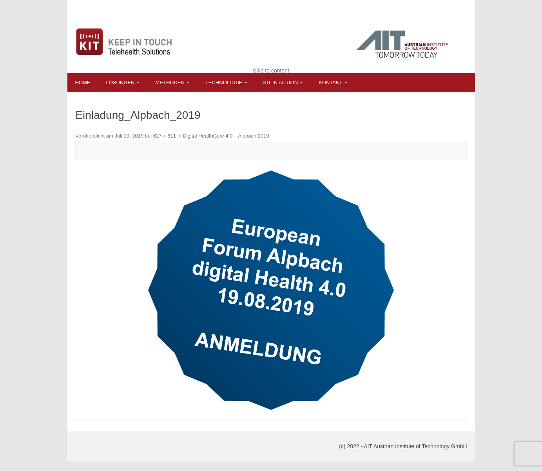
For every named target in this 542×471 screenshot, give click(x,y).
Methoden (169, 82)
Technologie (224, 82)
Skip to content (271, 70)
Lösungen (120, 82)
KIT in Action (280, 82)
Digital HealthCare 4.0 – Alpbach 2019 (226, 136)
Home (83, 82)
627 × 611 (164, 136)
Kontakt (330, 82)
